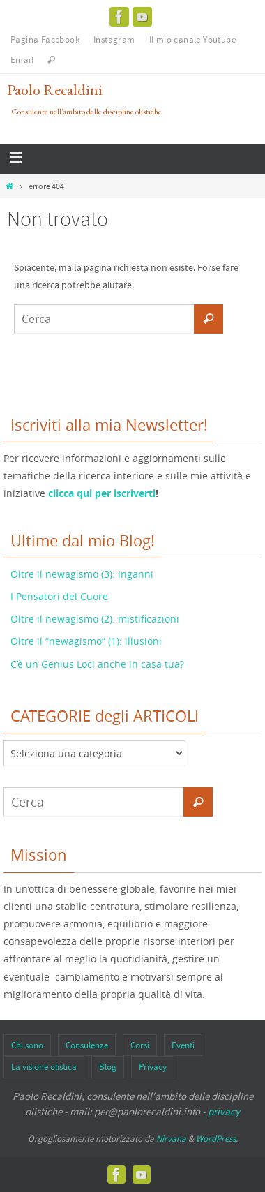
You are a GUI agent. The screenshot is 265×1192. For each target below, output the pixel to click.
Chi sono (27, 1045)
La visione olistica (44, 1067)
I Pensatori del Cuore (59, 596)
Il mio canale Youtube (192, 39)
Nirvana (171, 1139)
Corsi (139, 1045)
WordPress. (217, 1139)
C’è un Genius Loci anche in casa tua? (97, 664)
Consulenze (87, 1045)
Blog (107, 1067)
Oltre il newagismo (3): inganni (81, 574)
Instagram (114, 39)
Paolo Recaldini (55, 90)
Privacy (153, 1067)
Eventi (183, 1045)
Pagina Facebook (45, 39)
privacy (224, 1111)
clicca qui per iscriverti (102, 493)
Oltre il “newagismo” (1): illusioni (86, 641)
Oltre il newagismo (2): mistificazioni (94, 618)
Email (21, 60)
